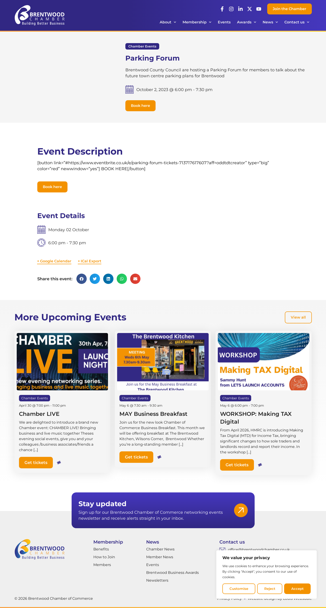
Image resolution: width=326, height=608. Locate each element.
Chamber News (160, 549)
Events (224, 22)
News (270, 22)
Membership (197, 22)
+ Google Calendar (54, 261)
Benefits (101, 549)
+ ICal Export (89, 261)
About (168, 22)
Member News (159, 557)
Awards (246, 22)
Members (102, 565)
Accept (297, 588)
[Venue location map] (228, 247)
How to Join (104, 557)
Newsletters (157, 580)
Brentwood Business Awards (172, 572)
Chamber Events (142, 46)
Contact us (296, 22)
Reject (269, 588)
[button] (140, 105)
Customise (238, 588)
